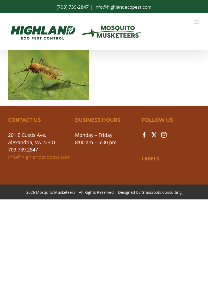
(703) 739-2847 (73, 7)
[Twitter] (154, 135)
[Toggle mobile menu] (197, 22)
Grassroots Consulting (162, 192)
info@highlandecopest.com (123, 7)
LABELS (150, 158)
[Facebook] (144, 135)
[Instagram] (164, 135)
